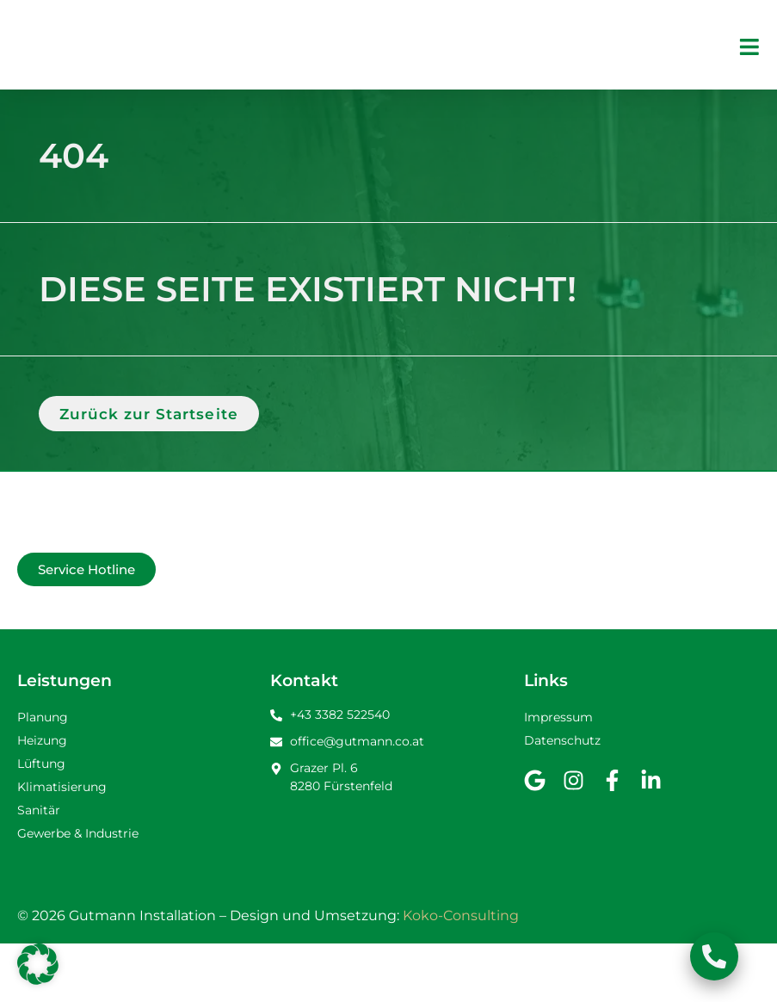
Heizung (42, 799)
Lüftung (41, 822)
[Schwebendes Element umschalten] (714, 956)
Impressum (558, 775)
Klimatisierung (62, 845)
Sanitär (38, 868)
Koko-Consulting (461, 974)
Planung (42, 775)
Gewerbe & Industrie (78, 892)
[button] (38, 964)
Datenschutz (562, 799)
